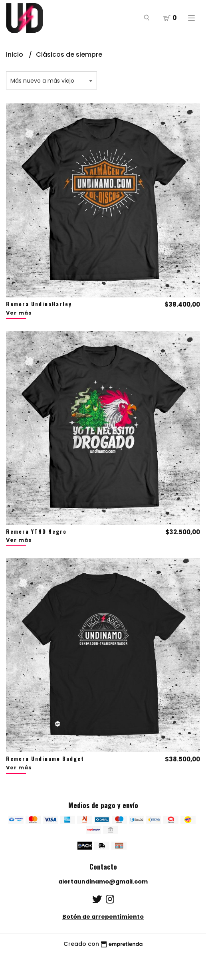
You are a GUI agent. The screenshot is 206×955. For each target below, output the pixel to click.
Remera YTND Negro (36, 531)
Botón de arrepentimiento (103, 917)
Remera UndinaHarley (39, 304)
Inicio (15, 54)
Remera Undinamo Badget (45, 759)
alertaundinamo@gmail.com (103, 882)
